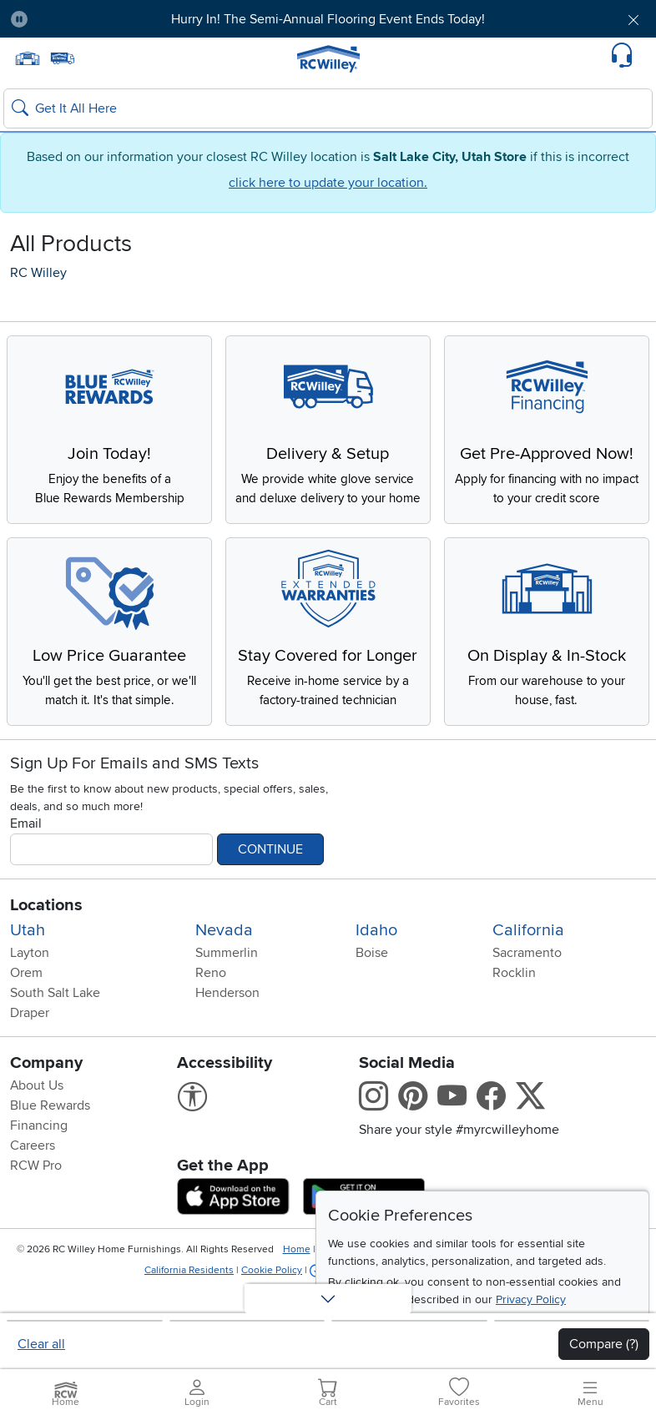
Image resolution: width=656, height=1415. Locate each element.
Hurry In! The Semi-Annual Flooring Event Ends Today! (328, 19)
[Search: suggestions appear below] (328, 108)
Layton (29, 989)
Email (26, 860)
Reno (210, 1009)
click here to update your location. (328, 182)
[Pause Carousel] (19, 19)
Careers (32, 1182)
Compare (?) (603, 1344)
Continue (270, 886)
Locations (46, 942)
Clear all (41, 1344)
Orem (26, 1009)
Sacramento (527, 989)
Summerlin (226, 989)
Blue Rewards (50, 1142)
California (528, 967)
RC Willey (38, 272)
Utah (27, 967)
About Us (36, 1122)
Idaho (376, 967)
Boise (372, 989)
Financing (39, 1162)
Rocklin (514, 1009)
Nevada (224, 967)
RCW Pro (36, 1202)
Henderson (227, 1029)
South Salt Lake (55, 1029)
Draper (29, 1049)
